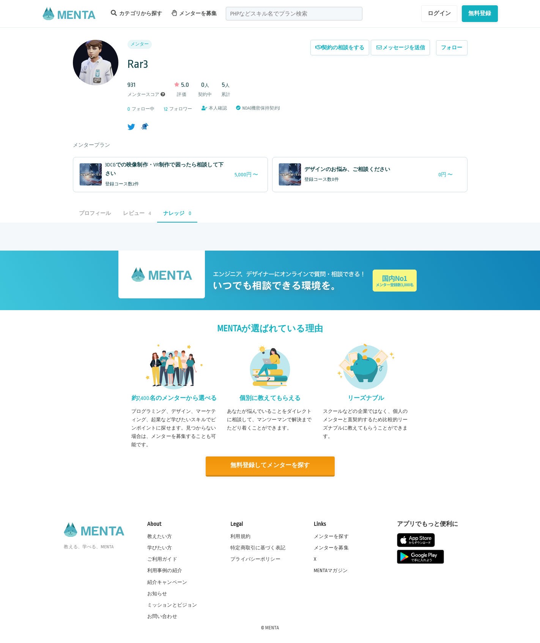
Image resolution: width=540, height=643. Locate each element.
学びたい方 (159, 547)
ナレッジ (177, 213)
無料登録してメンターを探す (270, 466)
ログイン (439, 13)
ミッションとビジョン (172, 604)
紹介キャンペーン (167, 582)
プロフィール (95, 213)
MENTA (272, 627)
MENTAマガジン (331, 570)
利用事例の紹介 (164, 570)
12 (165, 109)
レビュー (137, 213)
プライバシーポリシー (255, 558)
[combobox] (294, 13)
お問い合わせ (162, 616)
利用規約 (240, 536)
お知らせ (157, 593)
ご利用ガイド (162, 558)
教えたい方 (159, 536)
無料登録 (479, 13)
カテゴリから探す (136, 13)
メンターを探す (331, 536)
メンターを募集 (194, 13)
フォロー (452, 47)
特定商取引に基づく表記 (257, 547)
